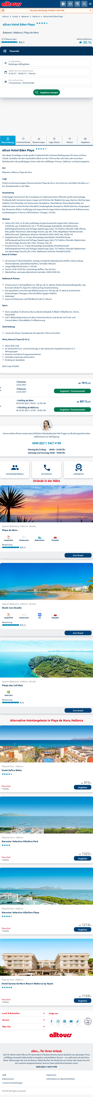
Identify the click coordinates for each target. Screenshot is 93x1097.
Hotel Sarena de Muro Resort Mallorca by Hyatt (27, 983)
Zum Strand (78, 555)
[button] (23, 1013)
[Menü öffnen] (90, 4)
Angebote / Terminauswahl (72, 391)
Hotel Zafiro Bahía (12, 770)
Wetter (70, 140)
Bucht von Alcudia (12, 607)
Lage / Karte (54, 140)
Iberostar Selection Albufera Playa (20, 912)
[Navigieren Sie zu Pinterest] (64, 1021)
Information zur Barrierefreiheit (60, 1078)
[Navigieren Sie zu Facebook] (51, 1021)
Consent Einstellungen (12, 1082)
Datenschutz (8, 1078)
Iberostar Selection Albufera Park (20, 841)
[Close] (90, 10)
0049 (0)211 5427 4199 (46, 443)
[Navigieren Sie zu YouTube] (71, 1021)
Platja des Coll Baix (12, 685)
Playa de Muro (10, 530)
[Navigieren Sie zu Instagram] (58, 1021)
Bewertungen (39, 140)
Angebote (82, 787)
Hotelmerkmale (23, 140)
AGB (4, 1074)
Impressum (51, 1074)
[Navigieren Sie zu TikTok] (77, 1021)
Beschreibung (8, 140)
